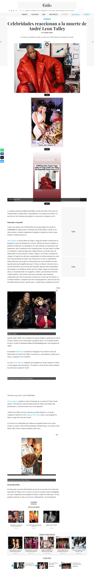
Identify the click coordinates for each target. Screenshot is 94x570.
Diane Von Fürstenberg (35, 343)
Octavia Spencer (12, 401)
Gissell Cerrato (48, 32)
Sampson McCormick (33, 415)
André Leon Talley (29, 211)
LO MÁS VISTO (47, 558)
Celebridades (33, 504)
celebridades (11, 229)
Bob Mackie (20, 351)
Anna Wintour (12, 241)
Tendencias (16, 528)
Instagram (55, 492)
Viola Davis (31, 395)
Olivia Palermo (18, 362)
